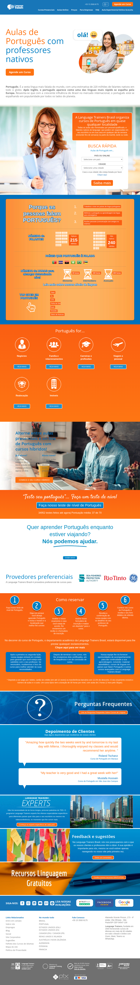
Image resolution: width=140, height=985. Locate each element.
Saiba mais (102, 183)
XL (52, 296)
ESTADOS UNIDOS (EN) (49, 927)
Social (8, 934)
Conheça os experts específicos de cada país (37, 825)
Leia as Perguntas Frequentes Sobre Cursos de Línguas (103, 712)
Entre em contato (13, 920)
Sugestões (10, 940)
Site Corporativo (13, 937)
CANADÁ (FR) (58, 933)
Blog (8, 930)
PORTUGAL (44, 924)
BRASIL (42, 920)
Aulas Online (62, 10)
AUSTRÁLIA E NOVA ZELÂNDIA (52, 939)
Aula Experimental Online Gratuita (117, 10)
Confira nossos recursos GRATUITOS (109, 877)
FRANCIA (43, 949)
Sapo (53, 292)
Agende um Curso (122, 4)
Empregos (10, 927)
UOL (52, 300)
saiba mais (70, 558)
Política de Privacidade (16, 950)
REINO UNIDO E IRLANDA (50, 936)
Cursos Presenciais (46, 10)
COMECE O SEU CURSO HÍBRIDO (34, 480)
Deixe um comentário (103, 858)
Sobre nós (10, 924)
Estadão (54, 311)
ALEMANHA (44, 943)
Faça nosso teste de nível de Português (70, 505)
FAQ (97, 10)
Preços (74, 10)
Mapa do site (12, 947)
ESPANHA (43, 946)
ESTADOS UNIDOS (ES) (49, 930)
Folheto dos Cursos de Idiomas (20, 943)
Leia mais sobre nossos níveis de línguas (70, 284)
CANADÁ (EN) (45, 933)
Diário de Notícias (57, 315)
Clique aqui (102, 175)
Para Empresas (86, 10)
